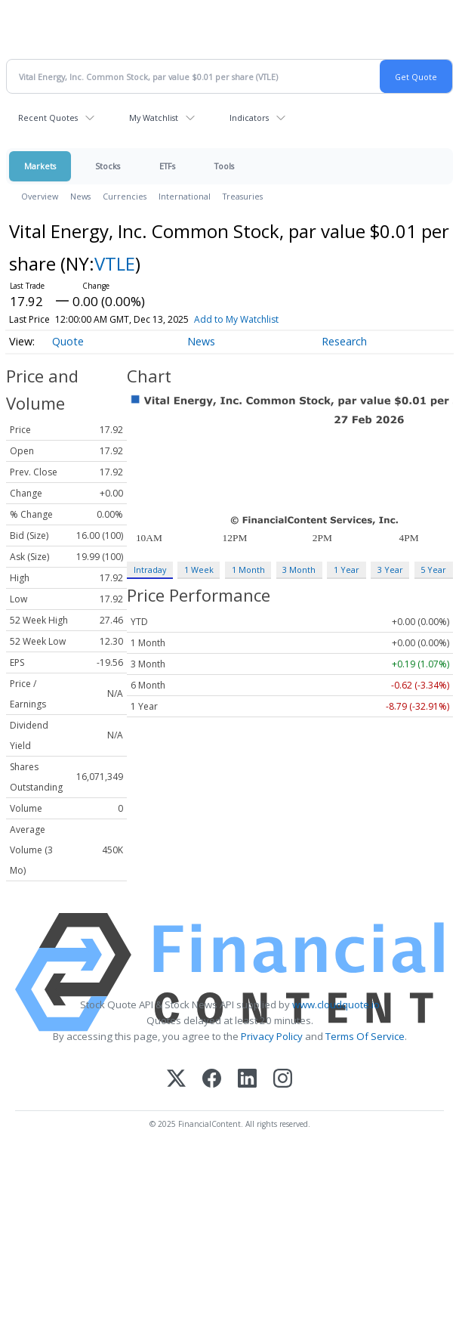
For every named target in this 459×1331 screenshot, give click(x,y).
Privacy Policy (272, 1036)
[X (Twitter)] (176, 1080)
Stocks (107, 166)
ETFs (167, 166)
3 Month (299, 569)
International (185, 196)
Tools (224, 166)
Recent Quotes (48, 117)
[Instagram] (282, 1080)
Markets (40, 166)
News (80, 196)
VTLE (114, 263)
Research (344, 341)
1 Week (199, 569)
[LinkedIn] (247, 1080)
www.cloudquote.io (336, 1004)
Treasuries (243, 196)
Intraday (150, 569)
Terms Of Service (365, 1036)
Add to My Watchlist (236, 319)
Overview (39, 196)
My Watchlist (153, 117)
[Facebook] (211, 1080)
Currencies (124, 196)
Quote (68, 341)
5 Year (433, 569)
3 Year (390, 569)
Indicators (249, 117)
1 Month (248, 569)
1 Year (346, 569)
